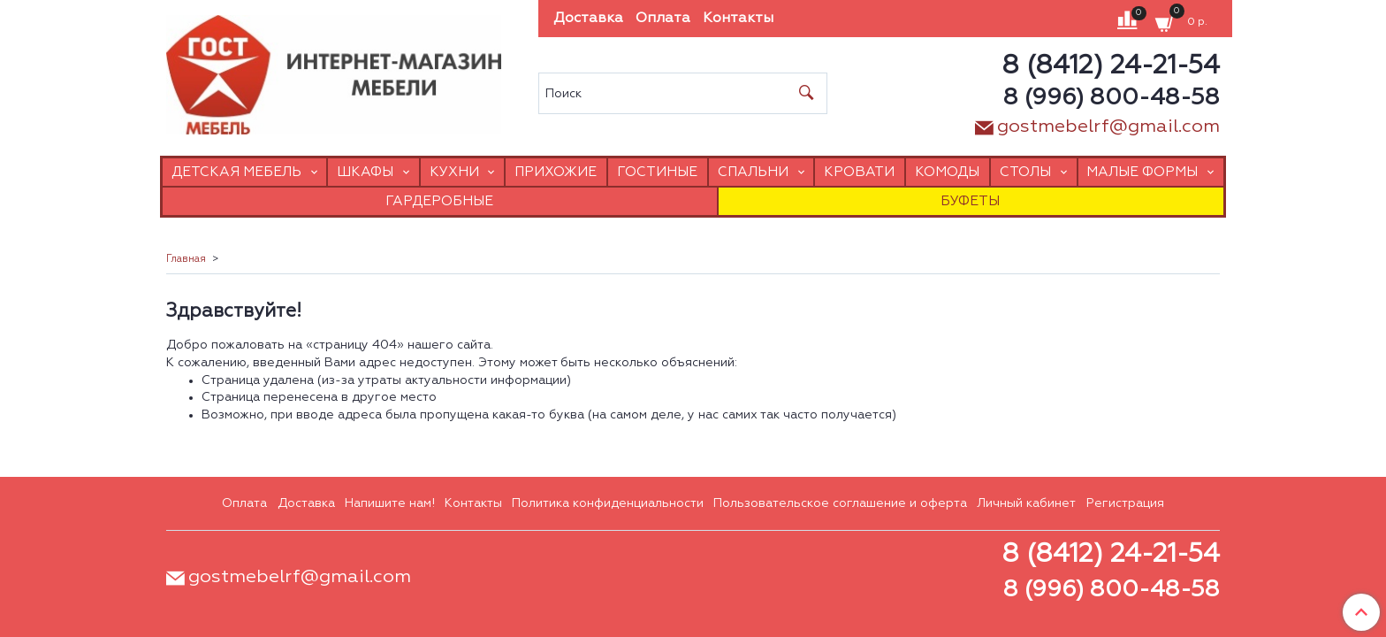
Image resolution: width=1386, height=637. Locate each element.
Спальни (753, 172)
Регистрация (1125, 503)
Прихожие (555, 172)
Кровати (859, 172)
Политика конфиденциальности (608, 503)
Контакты (738, 19)
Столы (1025, 172)
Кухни (454, 172)
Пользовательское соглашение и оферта (840, 503)
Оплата (663, 19)
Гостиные (657, 172)
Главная (186, 259)
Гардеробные (439, 201)
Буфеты (970, 201)
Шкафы (365, 172)
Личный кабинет (1026, 503)
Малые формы (1142, 172)
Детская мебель (236, 172)
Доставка (588, 19)
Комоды (947, 172)
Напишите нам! (390, 503)
